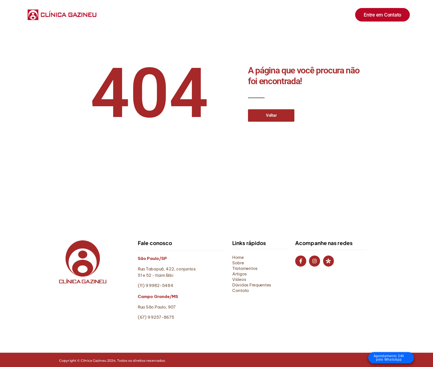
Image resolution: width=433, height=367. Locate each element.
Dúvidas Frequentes (281, 14)
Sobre (160, 14)
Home (137, 14)
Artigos (220, 14)
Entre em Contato (382, 15)
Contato (320, 14)
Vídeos (244, 14)
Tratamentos (189, 14)
